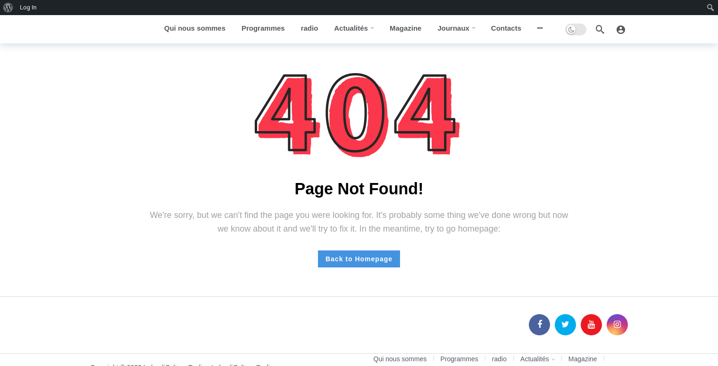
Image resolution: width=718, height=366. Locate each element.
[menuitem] (8, 7)
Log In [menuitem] (28, 7)
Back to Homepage (359, 259)
